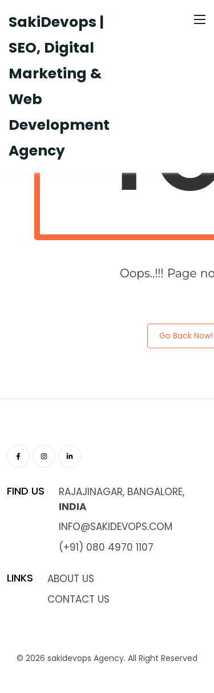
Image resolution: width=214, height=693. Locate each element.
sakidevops (69, 658)
